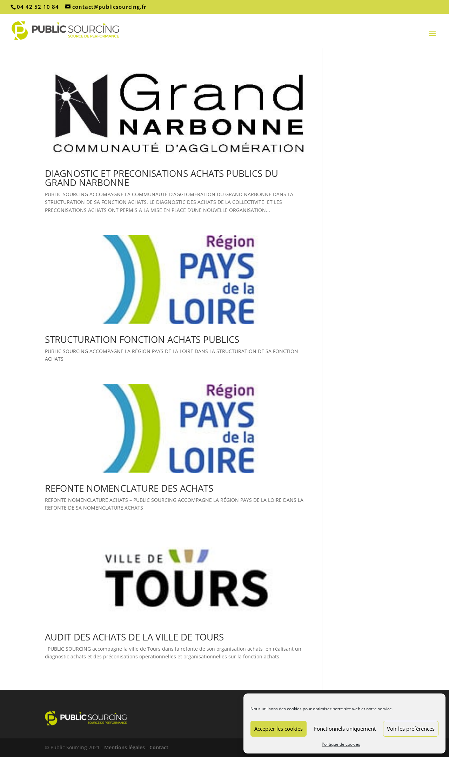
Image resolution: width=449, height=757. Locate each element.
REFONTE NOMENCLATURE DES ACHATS (129, 488)
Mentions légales (124, 747)
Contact (158, 747)
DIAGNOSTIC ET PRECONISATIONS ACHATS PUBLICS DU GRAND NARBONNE (161, 178)
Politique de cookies (341, 744)
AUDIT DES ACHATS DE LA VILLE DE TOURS (134, 637)
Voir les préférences (411, 728)
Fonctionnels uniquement (345, 728)
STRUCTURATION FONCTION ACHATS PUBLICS (142, 339)
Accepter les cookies (278, 728)
